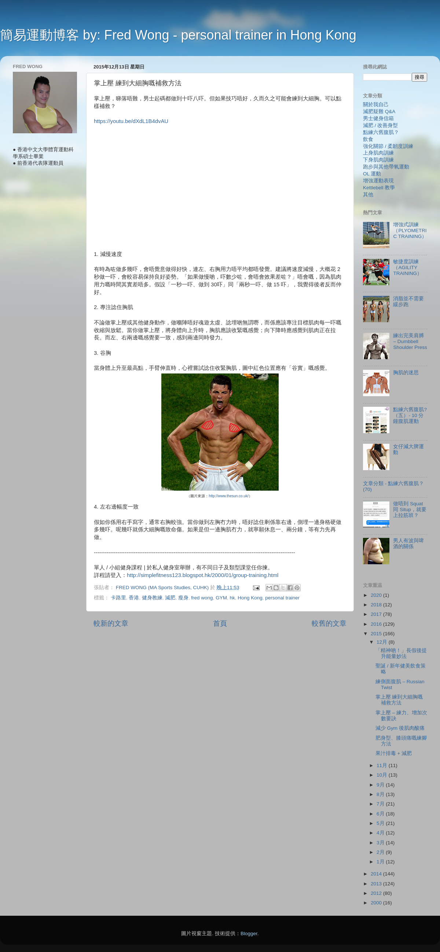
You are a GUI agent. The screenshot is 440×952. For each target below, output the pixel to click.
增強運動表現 (378, 180)
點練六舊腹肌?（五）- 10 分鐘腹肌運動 (410, 415)
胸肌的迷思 (406, 372)
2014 (377, 874)
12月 (383, 642)
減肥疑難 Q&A (379, 111)
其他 (368, 194)
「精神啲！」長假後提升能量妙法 (401, 653)
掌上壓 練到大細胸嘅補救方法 (399, 700)
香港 (134, 597)
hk (232, 597)
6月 (381, 814)
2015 (377, 633)
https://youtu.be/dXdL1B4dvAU (131, 121)
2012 (377, 893)
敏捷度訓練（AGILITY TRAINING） (407, 267)
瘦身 (183, 597)
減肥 (170, 597)
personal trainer (282, 597)
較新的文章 (111, 623)
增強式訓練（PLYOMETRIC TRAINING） (410, 230)
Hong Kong (250, 597)
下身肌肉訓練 (378, 160)
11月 (383, 765)
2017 (377, 614)
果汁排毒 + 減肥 (393, 753)
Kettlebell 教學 (379, 187)
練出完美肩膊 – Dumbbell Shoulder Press (410, 341)
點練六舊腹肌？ (381, 132)
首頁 (220, 623)
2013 (377, 883)
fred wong (202, 597)
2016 (377, 624)
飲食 (368, 139)
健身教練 (152, 597)
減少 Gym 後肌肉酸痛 (400, 728)
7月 (381, 804)
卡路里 (118, 597)
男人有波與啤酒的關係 (408, 543)
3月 (381, 842)
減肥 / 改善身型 (380, 125)
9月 (381, 785)
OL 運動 (372, 173)
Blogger (249, 933)
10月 (383, 775)
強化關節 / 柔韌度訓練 (388, 146)
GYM (221, 597)
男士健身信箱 (378, 118)
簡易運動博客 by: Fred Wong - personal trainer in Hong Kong (178, 34)
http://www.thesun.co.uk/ (228, 496)
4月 (381, 833)
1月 (381, 861)
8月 (381, 794)
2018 (377, 604)
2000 (377, 902)
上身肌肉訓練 (378, 153)
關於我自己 (376, 104)
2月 (381, 852)
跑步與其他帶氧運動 (386, 167)
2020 (377, 595)
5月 (381, 823)
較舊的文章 (329, 623)
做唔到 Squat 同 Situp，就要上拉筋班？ (409, 509)
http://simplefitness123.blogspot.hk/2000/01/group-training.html (202, 575)
